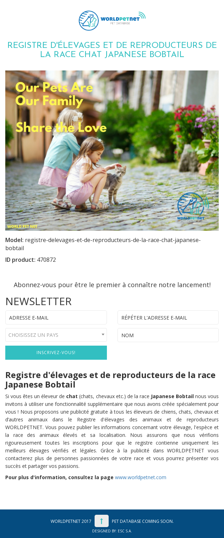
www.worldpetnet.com (140, 477)
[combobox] (56, 335)
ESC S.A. (125, 530)
